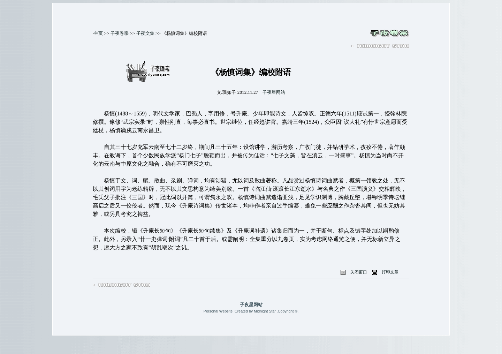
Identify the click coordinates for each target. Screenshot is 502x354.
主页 (98, 33)
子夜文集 (145, 33)
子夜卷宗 (120, 33)
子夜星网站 (274, 92)
